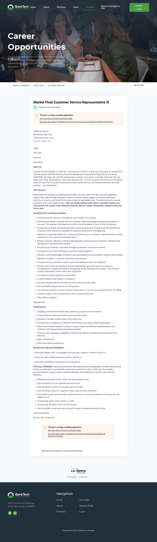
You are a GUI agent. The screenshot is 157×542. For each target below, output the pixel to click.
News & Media (86, 506)
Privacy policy (72, 477)
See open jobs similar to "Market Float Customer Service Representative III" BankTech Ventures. (76, 122)
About (46, 7)
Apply (35, 148)
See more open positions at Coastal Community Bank (62, 451)
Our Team (84, 500)
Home (33, 7)
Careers (89, 7)
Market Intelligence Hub (110, 7)
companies (21, 85)
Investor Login (139, 7)
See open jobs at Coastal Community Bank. (56, 119)
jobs (38, 85)
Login (82, 512)
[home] (18, 7)
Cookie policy (83, 477)
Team (75, 7)
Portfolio (61, 7)
